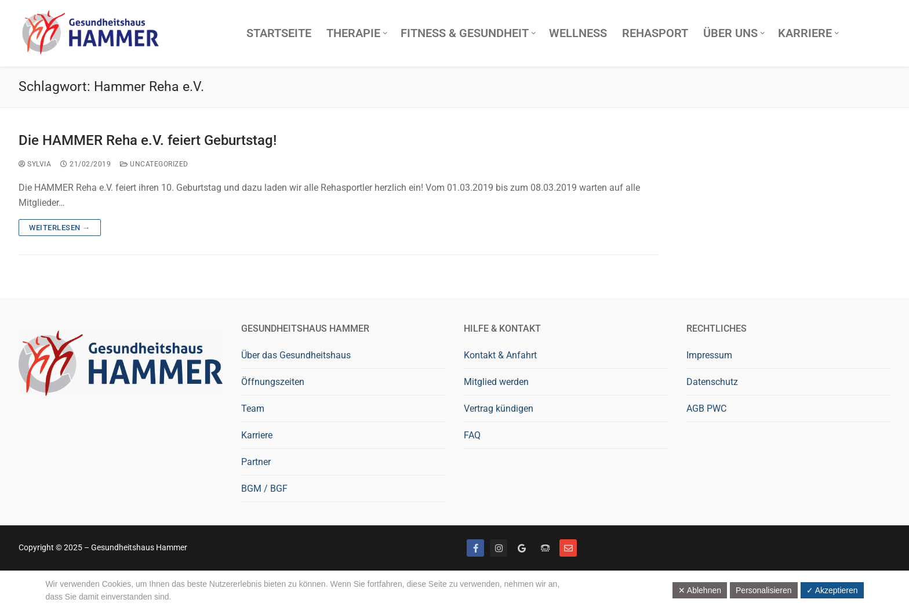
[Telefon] (545, 548)
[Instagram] (498, 548)
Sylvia (35, 164)
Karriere (256, 435)
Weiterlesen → (59, 227)
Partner (256, 461)
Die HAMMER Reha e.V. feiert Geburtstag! (148, 140)
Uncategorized (154, 164)
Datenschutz (712, 381)
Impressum (709, 355)
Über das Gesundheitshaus (296, 355)
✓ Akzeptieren (832, 590)
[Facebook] (475, 548)
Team (252, 408)
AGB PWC (706, 408)
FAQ (472, 435)
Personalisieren (764, 590)
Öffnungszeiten (272, 381)
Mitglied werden (496, 381)
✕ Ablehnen (699, 590)
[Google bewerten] (521, 548)
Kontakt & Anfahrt (500, 355)
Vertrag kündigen (498, 408)
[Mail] (568, 548)
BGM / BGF (264, 488)
